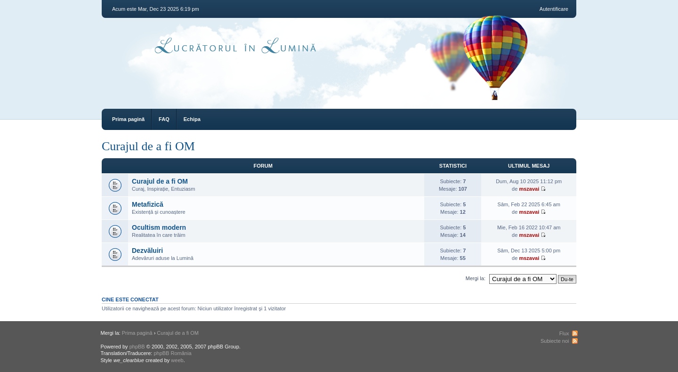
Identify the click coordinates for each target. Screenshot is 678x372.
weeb (177, 360)
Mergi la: (475, 278)
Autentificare (554, 9)
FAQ (164, 119)
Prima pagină (128, 119)
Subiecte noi (555, 341)
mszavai (529, 189)
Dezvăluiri (147, 250)
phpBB (137, 346)
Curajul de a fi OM (148, 146)
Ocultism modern (159, 227)
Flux (564, 333)
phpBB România (172, 353)
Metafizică (147, 204)
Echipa (192, 119)
